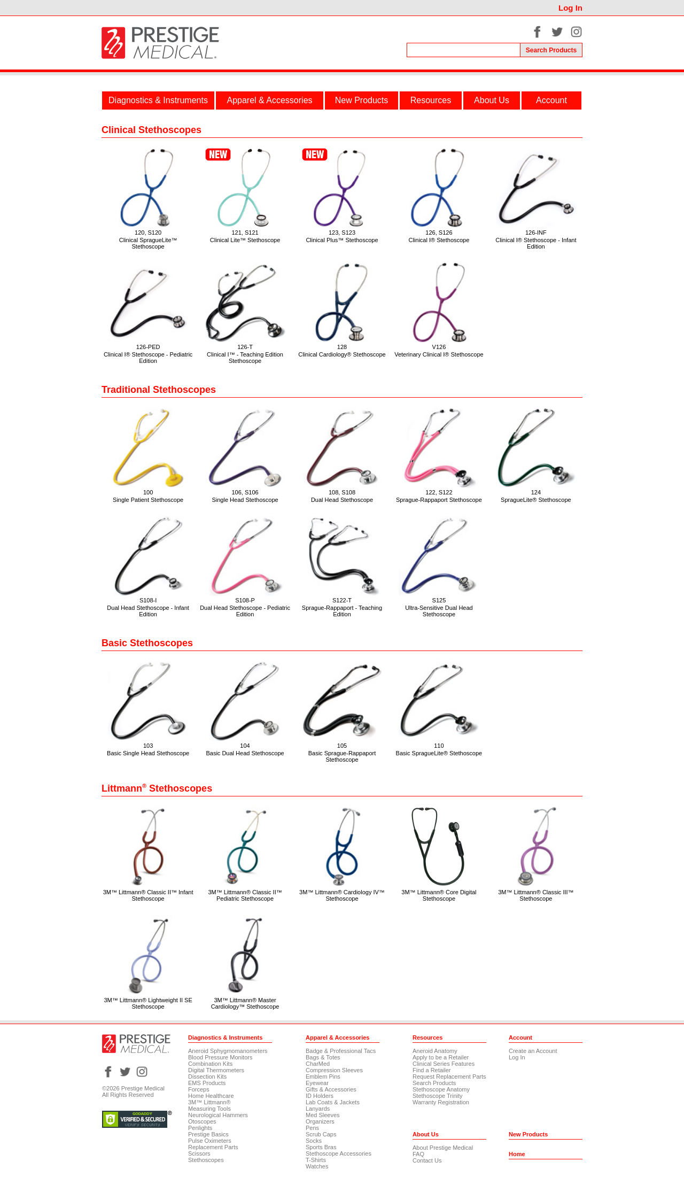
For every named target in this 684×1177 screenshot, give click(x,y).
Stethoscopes (206, 1160)
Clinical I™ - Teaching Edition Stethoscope (245, 357)
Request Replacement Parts (449, 1076)
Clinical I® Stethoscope (438, 240)
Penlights (200, 1128)
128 (342, 347)
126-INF (536, 232)
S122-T (342, 600)
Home (517, 1154)
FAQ (418, 1154)
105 (342, 745)
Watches (317, 1166)
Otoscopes (202, 1121)
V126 (439, 347)
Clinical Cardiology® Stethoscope (341, 354)
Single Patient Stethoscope (148, 500)
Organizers (320, 1121)
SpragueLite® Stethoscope (536, 500)
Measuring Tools (209, 1108)
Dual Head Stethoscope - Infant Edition (148, 611)
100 (148, 492)
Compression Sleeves (334, 1070)
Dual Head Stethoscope (342, 500)
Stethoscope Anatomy (441, 1089)
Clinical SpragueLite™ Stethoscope (148, 243)
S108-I (148, 600)
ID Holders (319, 1096)
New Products (361, 100)
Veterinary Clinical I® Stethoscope (438, 354)
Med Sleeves (323, 1115)
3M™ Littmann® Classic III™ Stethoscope (535, 895)
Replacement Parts (213, 1147)
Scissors (199, 1153)
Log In (570, 7)
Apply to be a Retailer (441, 1057)
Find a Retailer (432, 1070)
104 (245, 745)
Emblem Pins (323, 1076)
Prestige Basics (208, 1134)
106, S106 (244, 492)
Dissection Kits (207, 1076)
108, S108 (342, 492)
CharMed (318, 1063)
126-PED (148, 347)
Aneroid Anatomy (435, 1051)
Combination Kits (210, 1063)
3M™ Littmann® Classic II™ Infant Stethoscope (148, 895)
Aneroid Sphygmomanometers (228, 1051)
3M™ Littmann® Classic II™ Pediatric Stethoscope (245, 895)
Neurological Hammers (218, 1115)
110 (439, 745)
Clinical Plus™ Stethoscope (342, 240)
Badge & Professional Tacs (341, 1051)
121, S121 (244, 232)
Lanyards (318, 1108)
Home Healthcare (211, 1096)
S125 (439, 600)
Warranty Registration (441, 1102)
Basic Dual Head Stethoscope (245, 753)
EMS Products (207, 1083)
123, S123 (342, 232)
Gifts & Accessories (331, 1089)
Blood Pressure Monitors (220, 1057)
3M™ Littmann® (209, 1102)
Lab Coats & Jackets (333, 1102)
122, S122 (438, 492)
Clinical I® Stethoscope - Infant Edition (535, 243)
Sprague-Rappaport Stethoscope (439, 500)
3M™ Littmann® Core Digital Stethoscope (438, 895)
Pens (312, 1128)
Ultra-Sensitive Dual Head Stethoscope (439, 611)
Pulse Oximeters (209, 1140)
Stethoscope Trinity (438, 1096)
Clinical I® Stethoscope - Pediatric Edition (148, 357)
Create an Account (533, 1051)
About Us (491, 100)
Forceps (198, 1089)
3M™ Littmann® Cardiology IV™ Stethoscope (342, 895)
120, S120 (148, 232)
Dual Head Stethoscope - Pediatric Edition (245, 611)
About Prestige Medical (443, 1147)
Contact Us (427, 1160)
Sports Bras (321, 1147)
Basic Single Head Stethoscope (148, 753)
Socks (314, 1140)
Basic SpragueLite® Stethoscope (439, 753)
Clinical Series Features (444, 1063)
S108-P (245, 600)
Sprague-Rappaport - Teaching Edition (342, 611)
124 (536, 492)
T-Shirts (316, 1160)
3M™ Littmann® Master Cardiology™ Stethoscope (245, 1003)
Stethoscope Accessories (338, 1153)
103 (148, 745)
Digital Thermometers (216, 1070)
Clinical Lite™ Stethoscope (245, 240)
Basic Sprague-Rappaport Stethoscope (342, 756)
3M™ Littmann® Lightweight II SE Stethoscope (148, 1003)
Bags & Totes (323, 1057)
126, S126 (438, 232)
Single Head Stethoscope (245, 500)
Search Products (434, 1083)
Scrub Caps (321, 1134)
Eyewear (317, 1083)
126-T (245, 347)
